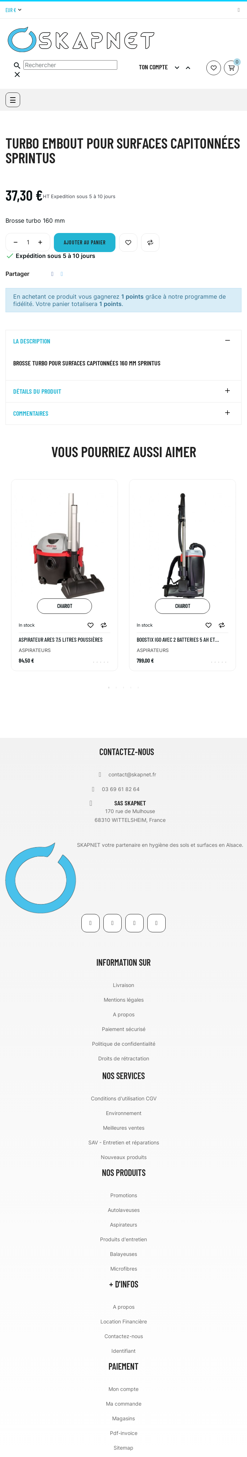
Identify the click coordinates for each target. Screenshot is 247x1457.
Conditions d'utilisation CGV (123, 1098)
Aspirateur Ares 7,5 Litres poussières (61, 639)
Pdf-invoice (123, 1433)
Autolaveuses (124, 1210)
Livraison (123, 985)
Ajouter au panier (85, 242)
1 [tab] (109, 687)
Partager (52, 274)
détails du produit (37, 391)
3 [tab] (123, 687)
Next (238, 580)
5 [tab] (138, 687)
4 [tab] (130, 687)
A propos (123, 1014)
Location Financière (123, 1321)
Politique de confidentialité (123, 1044)
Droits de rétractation (123, 1058)
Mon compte (123, 1389)
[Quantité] (27, 242)
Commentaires (30, 413)
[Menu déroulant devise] (13, 10)
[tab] (123, 341)
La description (31, 341)
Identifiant (123, 1351)
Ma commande (123, 1403)
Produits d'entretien (123, 1239)
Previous (9, 580)
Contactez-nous (123, 1336)
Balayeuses (123, 1254)
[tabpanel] (64, 580)
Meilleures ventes (123, 1128)
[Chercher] (70, 65)
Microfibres (123, 1268)
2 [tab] (116, 687)
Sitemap (123, 1448)
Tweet (62, 274)
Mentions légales (124, 1000)
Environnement (123, 1113)
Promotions (123, 1195)
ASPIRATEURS (35, 650)
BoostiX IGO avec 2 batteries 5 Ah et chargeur (176, 639)
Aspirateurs (123, 1224)
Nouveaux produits (124, 1157)
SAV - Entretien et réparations (123, 1142)
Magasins (123, 1418)
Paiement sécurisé (123, 1029)
